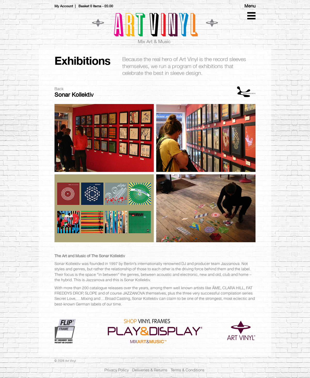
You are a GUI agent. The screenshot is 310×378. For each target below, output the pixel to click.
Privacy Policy (116, 370)
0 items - (101, 6)
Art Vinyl (155, 28)
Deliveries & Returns (149, 370)
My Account (63, 6)
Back (58, 89)
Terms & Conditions (187, 370)
